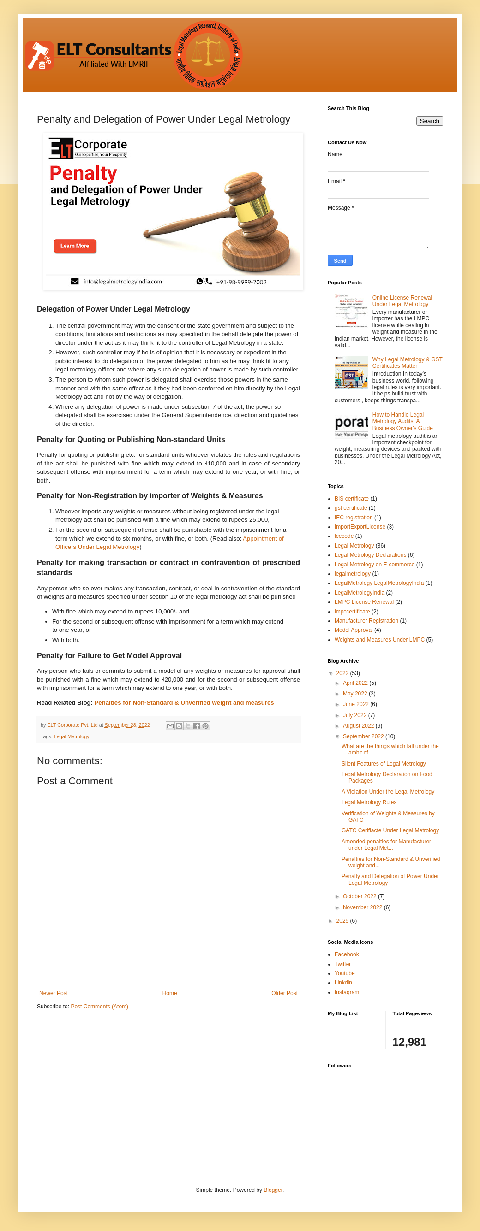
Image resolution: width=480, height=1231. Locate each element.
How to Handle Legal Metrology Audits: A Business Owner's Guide (402, 421)
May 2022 (356, 693)
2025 (343, 921)
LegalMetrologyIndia (359, 592)
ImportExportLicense (360, 527)
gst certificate (351, 508)
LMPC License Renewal (364, 602)
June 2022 (356, 704)
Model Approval (354, 630)
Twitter (343, 964)
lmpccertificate (352, 611)
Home (169, 993)
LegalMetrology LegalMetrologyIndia (379, 583)
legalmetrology (353, 574)
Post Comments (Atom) (99, 1006)
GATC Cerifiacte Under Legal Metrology (390, 830)
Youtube (345, 973)
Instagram (347, 992)
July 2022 (355, 715)
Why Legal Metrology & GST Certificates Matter (407, 362)
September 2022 (364, 736)
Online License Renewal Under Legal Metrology (402, 300)
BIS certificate (352, 498)
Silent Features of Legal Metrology (384, 763)
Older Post (284, 993)
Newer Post (53, 993)
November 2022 (363, 907)
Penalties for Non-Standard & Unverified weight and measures (184, 702)
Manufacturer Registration (366, 621)
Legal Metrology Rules (369, 802)
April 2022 (356, 683)
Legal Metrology (72, 736)
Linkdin (343, 982)
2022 (343, 673)
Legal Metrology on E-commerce (374, 564)
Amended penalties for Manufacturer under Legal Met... (386, 844)
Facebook (347, 954)
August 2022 (359, 726)
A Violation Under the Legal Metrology (388, 792)
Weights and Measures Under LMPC (380, 639)
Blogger (273, 1190)
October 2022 (360, 896)
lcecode (344, 536)
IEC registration (354, 517)
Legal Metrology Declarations (370, 555)
